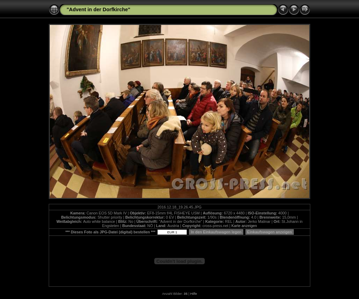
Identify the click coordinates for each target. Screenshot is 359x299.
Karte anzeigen (244, 226)
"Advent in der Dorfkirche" (98, 9)
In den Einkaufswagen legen (216, 232)
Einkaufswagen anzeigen (269, 232)
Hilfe (193, 293)
